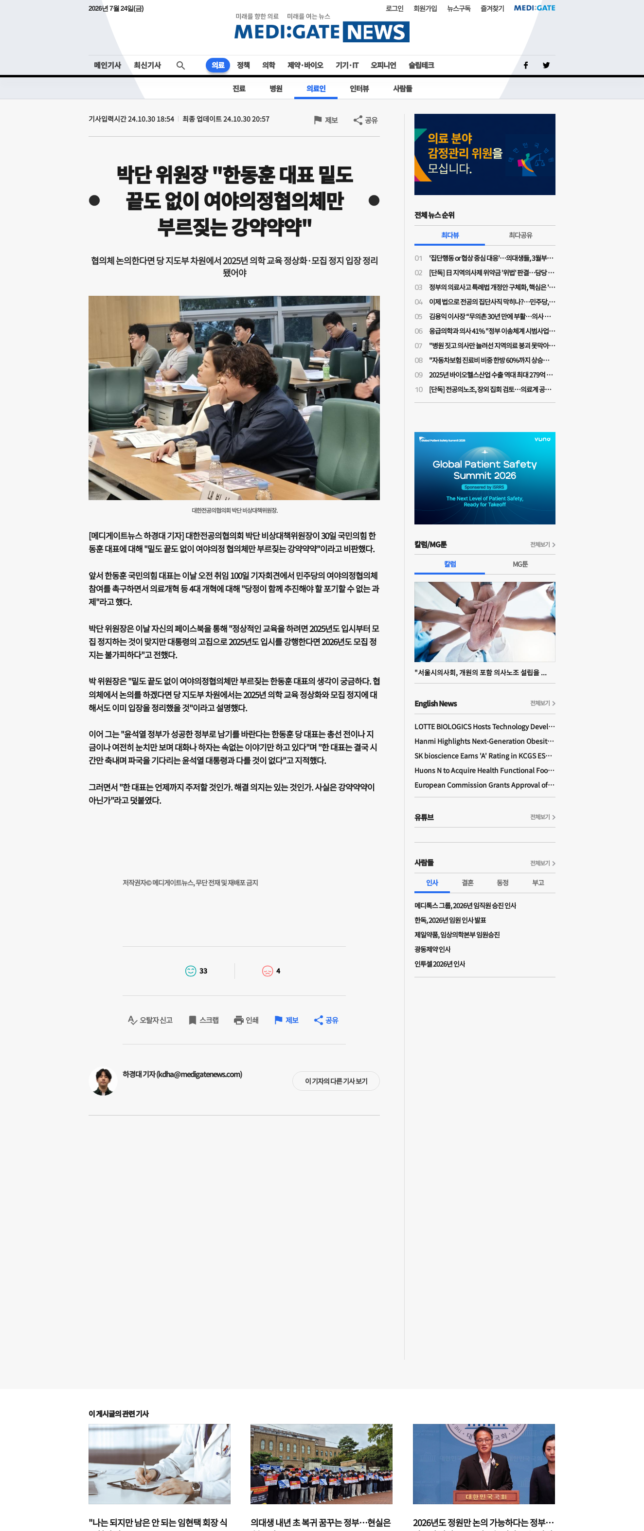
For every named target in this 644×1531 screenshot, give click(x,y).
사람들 (402, 88)
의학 (268, 65)
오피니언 (383, 65)
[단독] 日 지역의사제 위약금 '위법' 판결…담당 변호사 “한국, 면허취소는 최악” (492, 272)
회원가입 (425, 8)
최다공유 (520, 235)
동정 (502, 882)
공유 (371, 120)
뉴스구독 (458, 8)
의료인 (315, 88)
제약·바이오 (305, 65)
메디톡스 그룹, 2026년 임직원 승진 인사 (465, 905)
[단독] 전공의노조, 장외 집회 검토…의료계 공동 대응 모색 (492, 389)
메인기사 (107, 65)
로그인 (394, 8)
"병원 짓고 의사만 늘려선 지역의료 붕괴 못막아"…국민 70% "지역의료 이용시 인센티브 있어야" (492, 345)
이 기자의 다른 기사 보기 (336, 1081)
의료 (218, 65)
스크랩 (208, 1020)
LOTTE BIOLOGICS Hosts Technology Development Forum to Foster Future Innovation (484, 726)
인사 (432, 882)
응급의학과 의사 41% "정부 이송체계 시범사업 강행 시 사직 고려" (492, 331)
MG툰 (520, 564)
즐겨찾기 (492, 8)
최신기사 (147, 65)
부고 (538, 882)
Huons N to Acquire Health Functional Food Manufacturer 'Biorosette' (484, 770)
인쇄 (252, 1020)
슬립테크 (421, 65)
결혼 (467, 882)
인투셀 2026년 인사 (439, 964)
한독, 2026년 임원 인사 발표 (450, 920)
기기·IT (347, 65)
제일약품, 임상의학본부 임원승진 (457, 934)
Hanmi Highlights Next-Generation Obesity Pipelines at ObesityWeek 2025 (484, 741)
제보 (331, 120)
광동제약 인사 (432, 949)
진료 (239, 88)
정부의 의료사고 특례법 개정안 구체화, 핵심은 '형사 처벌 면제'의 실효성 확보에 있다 (492, 287)
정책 (243, 65)
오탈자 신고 (156, 1020)
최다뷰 (450, 235)
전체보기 (540, 544)
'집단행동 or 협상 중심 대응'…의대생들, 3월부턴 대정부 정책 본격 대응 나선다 (492, 258)
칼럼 (450, 564)
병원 (275, 88)
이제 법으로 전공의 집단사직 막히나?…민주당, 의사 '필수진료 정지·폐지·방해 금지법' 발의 (492, 301)
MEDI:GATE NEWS (322, 27)
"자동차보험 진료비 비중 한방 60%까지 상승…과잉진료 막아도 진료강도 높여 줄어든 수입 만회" (492, 360)
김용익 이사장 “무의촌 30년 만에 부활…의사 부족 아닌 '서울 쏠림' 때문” (492, 316)
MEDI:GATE (534, 8)
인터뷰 (359, 88)
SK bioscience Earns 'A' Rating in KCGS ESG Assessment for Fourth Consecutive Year (484, 755)
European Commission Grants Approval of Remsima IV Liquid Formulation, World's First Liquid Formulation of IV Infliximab (484, 785)
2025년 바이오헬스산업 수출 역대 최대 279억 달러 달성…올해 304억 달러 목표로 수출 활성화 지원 (492, 374)
